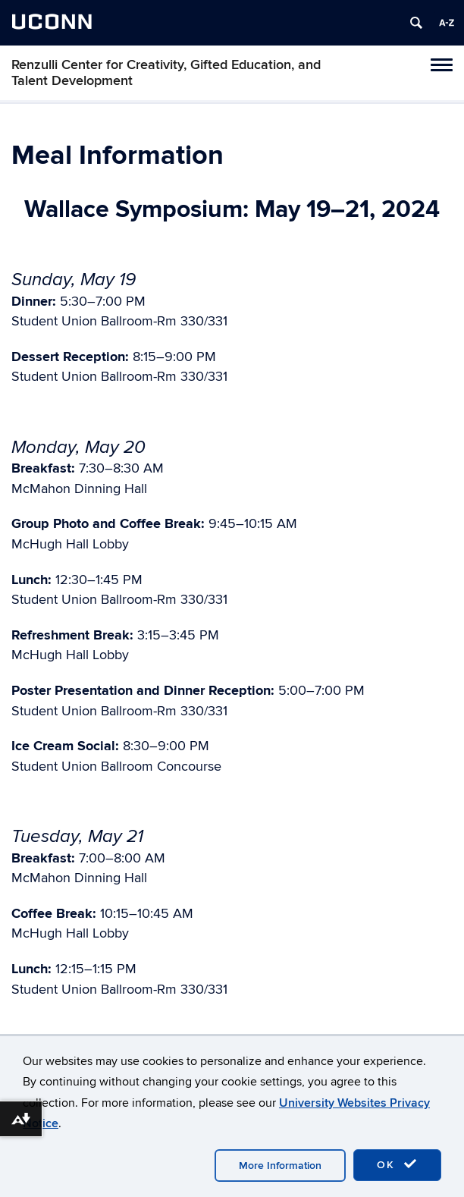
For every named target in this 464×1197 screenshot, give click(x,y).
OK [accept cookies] (397, 1164)
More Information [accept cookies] (280, 1165)
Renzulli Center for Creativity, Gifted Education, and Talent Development (166, 73)
